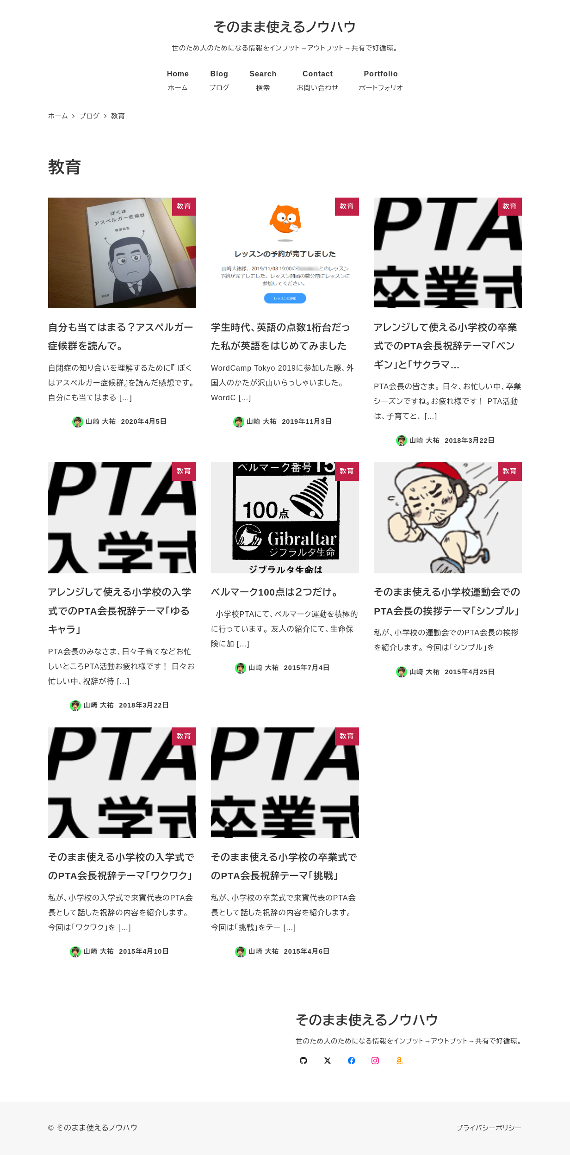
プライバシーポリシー (489, 1128)
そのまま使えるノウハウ (285, 27)
